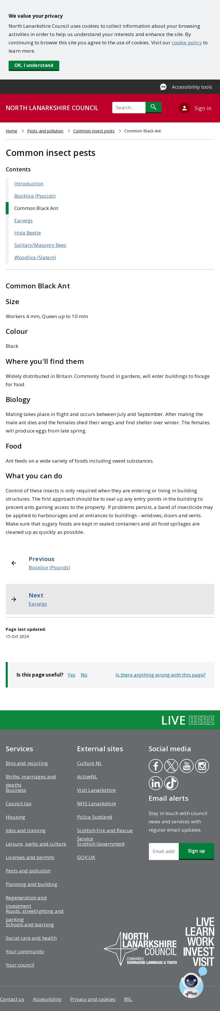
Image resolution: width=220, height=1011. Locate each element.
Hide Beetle (27, 232)
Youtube (185, 766)
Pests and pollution (45, 131)
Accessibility (47, 999)
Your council (20, 965)
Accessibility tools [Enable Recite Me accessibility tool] (192, 87)
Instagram (202, 766)
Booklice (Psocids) (35, 196)
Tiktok (171, 784)
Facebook (155, 766)
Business (16, 790)
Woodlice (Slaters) (35, 257)
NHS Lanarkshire (96, 803)
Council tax (19, 803)
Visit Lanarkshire (96, 790)
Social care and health (31, 938)
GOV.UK (86, 857)
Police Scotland (94, 817)
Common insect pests (94, 131)
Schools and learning (30, 924)
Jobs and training (26, 830)
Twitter (171, 766)
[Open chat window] (193, 982)
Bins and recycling (27, 763)
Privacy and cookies (92, 999)
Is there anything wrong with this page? (160, 674)
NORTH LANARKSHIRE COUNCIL (52, 108)
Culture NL (89, 763)
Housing (15, 817)
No (84, 674)
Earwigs (23, 220)
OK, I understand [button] (34, 65)
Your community (25, 951)
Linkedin (155, 784)
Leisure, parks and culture (36, 843)
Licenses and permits (30, 857)
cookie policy (187, 42)
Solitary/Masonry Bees (40, 245)
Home (11, 131)
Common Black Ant (36, 208)
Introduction (28, 183)
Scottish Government (101, 843)
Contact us (12, 999)
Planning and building (32, 884)
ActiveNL (87, 776)
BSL (128, 999)
